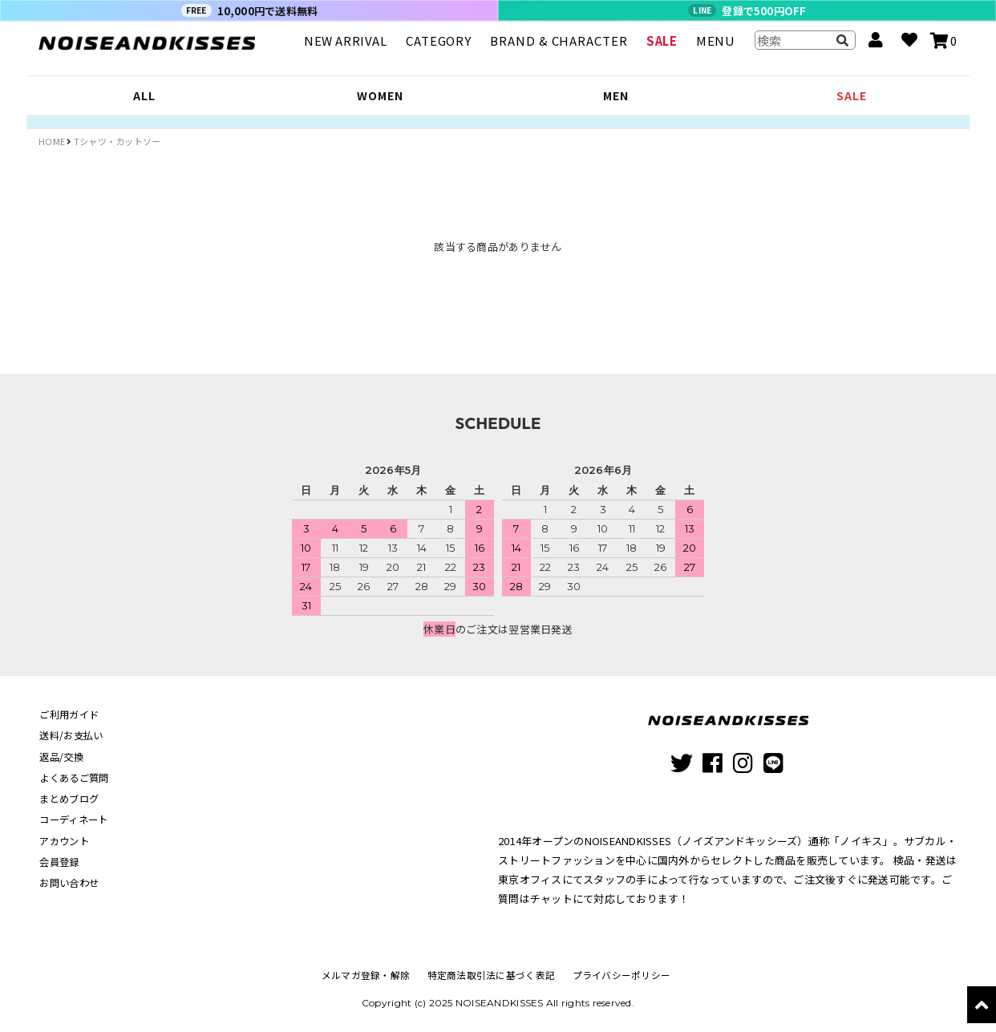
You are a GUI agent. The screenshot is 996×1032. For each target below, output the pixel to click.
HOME (51, 141)
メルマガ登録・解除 (368, 974)
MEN (616, 95)
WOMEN (380, 95)
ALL (144, 95)
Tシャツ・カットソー (117, 141)
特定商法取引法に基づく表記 (491, 974)
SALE (661, 48)
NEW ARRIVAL (345, 47)
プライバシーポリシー (618, 974)
